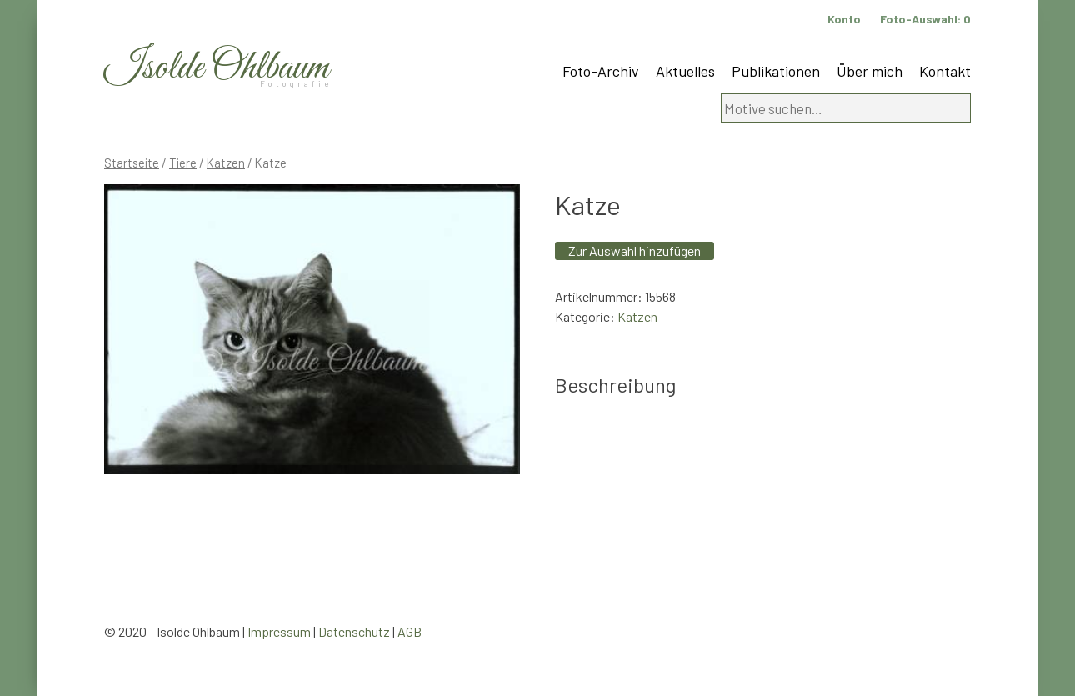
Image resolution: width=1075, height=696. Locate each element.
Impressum (279, 631)
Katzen (226, 162)
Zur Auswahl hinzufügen (634, 250)
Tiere (183, 162)
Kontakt (945, 71)
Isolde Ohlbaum (216, 68)
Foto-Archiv (600, 71)
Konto (844, 19)
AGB (410, 631)
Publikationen (776, 71)
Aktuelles (685, 71)
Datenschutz (354, 631)
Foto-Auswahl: (925, 19)
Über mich (869, 71)
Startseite (131, 162)
